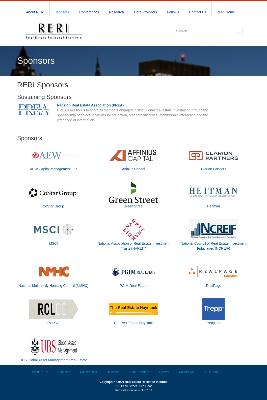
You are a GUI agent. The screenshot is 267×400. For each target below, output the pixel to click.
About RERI (35, 12)
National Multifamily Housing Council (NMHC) (53, 286)
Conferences (89, 12)
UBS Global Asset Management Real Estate (53, 360)
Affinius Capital (133, 169)
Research (116, 12)
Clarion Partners (213, 169)
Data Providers (145, 12)
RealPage (213, 286)
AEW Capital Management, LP (53, 169)
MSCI (53, 243)
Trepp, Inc (213, 323)
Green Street (133, 206)
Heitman (213, 206)
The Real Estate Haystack (133, 323)
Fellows (173, 12)
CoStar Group (53, 206)
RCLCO (53, 323)
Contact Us (197, 12)
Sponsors (61, 12)
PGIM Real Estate (133, 286)
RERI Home (225, 12)
